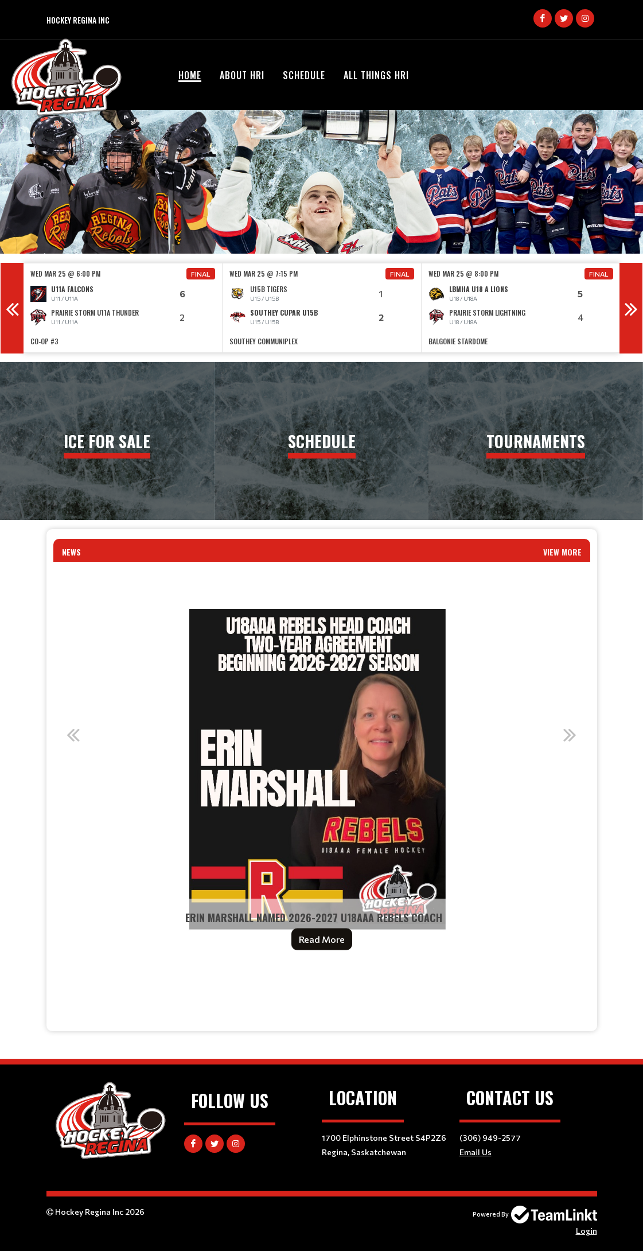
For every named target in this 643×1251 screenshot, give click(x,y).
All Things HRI (376, 75)
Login (586, 1231)
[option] (123, 307)
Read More (322, 939)
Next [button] (630, 308)
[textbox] (321, 989)
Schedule (304, 75)
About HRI (242, 75)
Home (189, 75)
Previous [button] (12, 308)
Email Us (475, 1152)
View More (562, 552)
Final (201, 274)
